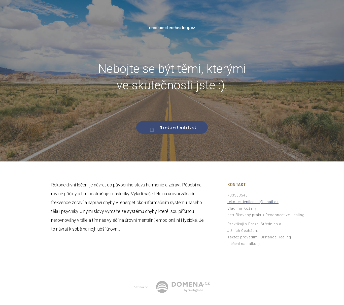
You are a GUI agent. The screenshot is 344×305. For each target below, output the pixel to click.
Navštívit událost (172, 127)
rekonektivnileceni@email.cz (253, 202)
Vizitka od (141, 287)
